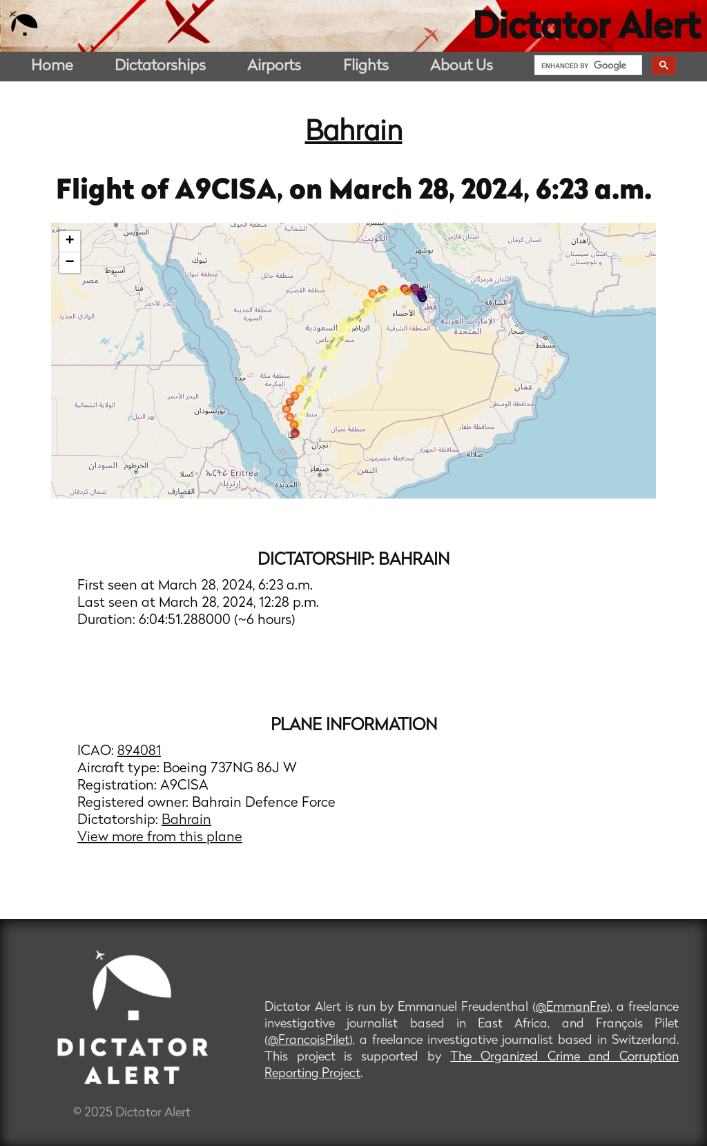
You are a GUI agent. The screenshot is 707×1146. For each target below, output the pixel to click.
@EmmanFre (571, 1007)
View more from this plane (159, 838)
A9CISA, (232, 191)
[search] (586, 65)
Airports (274, 66)
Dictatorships (160, 66)
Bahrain (354, 133)
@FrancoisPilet (308, 1040)
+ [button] (70, 241)
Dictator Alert (586, 29)
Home (52, 66)
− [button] (70, 262)
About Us (461, 66)
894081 (139, 751)
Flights (366, 66)
